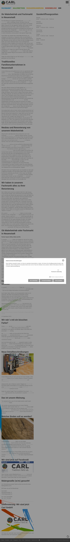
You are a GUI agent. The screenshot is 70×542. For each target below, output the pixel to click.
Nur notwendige (33, 280)
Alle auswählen (58, 280)
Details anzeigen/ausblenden (57, 276)
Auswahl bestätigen (46, 280)
